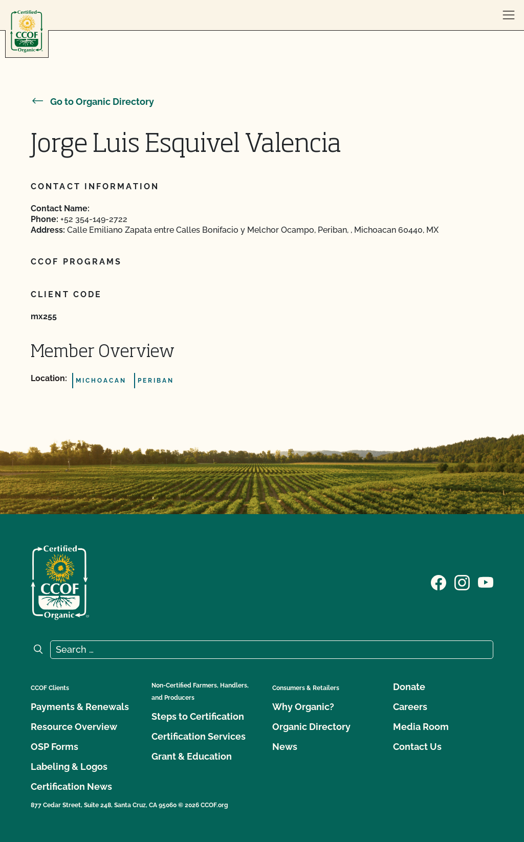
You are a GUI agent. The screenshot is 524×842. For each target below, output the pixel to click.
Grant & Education (191, 756)
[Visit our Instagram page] (462, 581)
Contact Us (417, 746)
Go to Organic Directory (92, 101)
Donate (409, 686)
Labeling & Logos (69, 766)
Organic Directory (311, 726)
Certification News (71, 786)
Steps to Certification (197, 716)
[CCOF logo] (26, 31)
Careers (410, 706)
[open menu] (508, 15)
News (284, 746)
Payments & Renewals (80, 706)
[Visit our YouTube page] (485, 581)
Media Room (421, 726)
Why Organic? (303, 706)
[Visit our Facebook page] (438, 581)
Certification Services (198, 736)
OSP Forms (54, 746)
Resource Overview (74, 726)
